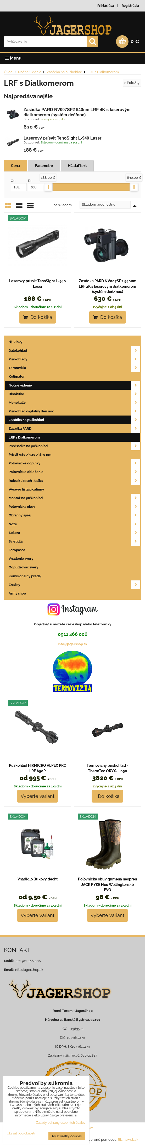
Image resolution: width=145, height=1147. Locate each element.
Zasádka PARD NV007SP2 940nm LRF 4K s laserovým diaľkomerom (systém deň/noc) (107, 286)
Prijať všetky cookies (67, 1136)
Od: (19, 185)
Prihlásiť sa (105, 6)
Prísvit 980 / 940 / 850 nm (30, 455)
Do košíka (37, 317)
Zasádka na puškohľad (74, 420)
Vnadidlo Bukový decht (38, 879)
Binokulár (74, 394)
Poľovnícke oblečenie (74, 472)
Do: (36, 185)
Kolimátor (17, 376)
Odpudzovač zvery (23, 567)
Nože (74, 524)
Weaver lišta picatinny (26, 489)
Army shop (17, 593)
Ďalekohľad (74, 350)
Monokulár (74, 402)
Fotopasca (17, 550)
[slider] (48, 187)
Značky (74, 584)
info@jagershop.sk (72, 644)
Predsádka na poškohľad (74, 446)
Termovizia (74, 368)
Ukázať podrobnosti (21, 1133)
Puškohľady (74, 359)
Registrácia (130, 6)
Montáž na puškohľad (74, 498)
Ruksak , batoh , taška (74, 480)
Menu (13, 58)
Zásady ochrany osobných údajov (60, 1123)
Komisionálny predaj (25, 576)
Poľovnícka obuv (74, 506)
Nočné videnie (74, 385)
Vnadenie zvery (21, 559)
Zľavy (15, 342)
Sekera (74, 532)
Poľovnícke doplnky (74, 463)
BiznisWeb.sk (128, 1140)
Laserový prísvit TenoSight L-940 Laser (63, 138)
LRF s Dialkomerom (24, 437)
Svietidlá (74, 541)
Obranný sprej (74, 515)
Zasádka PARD (74, 428)
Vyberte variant (37, 796)
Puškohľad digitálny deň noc (74, 411)
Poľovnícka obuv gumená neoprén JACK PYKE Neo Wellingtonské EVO (107, 884)
